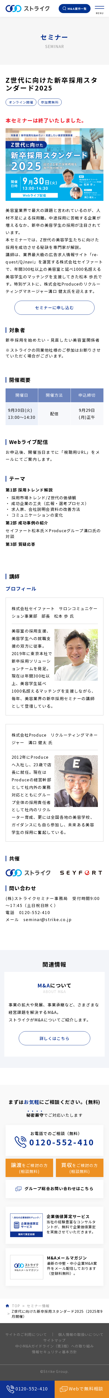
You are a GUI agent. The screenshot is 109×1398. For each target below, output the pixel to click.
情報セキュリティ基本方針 (54, 1351)
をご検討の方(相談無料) (29, 1167)
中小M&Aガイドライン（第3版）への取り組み (54, 1345)
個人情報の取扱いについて (81, 1334)
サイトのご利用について (26, 1334)
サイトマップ (54, 1340)
